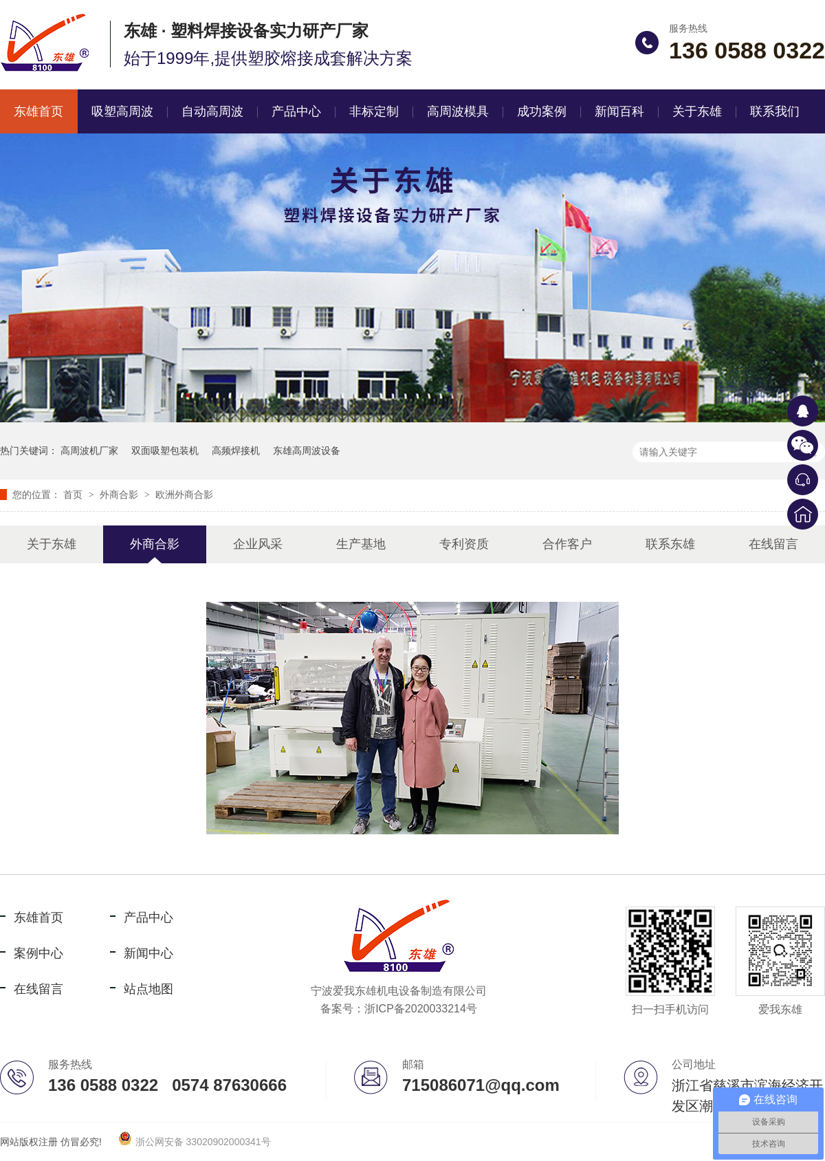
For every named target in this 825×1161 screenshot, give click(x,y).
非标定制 (374, 111)
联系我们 (775, 111)
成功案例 (541, 111)
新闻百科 (619, 111)
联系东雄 (670, 544)
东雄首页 (38, 917)
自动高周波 (212, 111)
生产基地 (361, 544)
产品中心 (296, 111)
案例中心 (38, 953)
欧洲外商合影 (184, 494)
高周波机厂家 (89, 450)
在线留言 (773, 544)
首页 (74, 494)
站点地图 (148, 989)
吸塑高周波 (122, 111)
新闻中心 (148, 953)
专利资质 (464, 544)
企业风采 (258, 544)
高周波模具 (458, 111)
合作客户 (567, 544)
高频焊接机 (236, 450)
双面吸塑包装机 (165, 450)
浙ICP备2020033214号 (420, 1008)
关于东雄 (697, 111)
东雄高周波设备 (306, 450)
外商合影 (120, 494)
